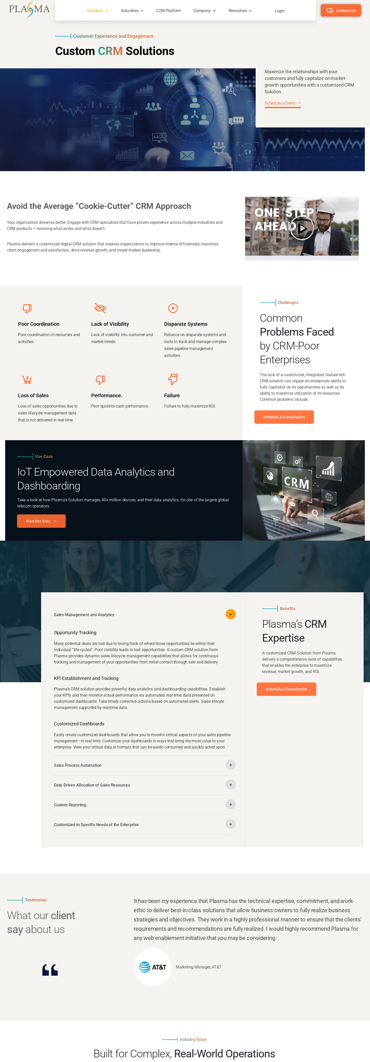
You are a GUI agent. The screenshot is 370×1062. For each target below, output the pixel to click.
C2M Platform (168, 10)
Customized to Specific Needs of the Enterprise (96, 824)
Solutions (95, 10)
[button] (302, 228)
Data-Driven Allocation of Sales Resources (92, 785)
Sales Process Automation (77, 765)
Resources (238, 10)
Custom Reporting (70, 804)
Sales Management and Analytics (84, 614)
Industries (129, 10)
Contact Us (346, 10)
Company (202, 10)
